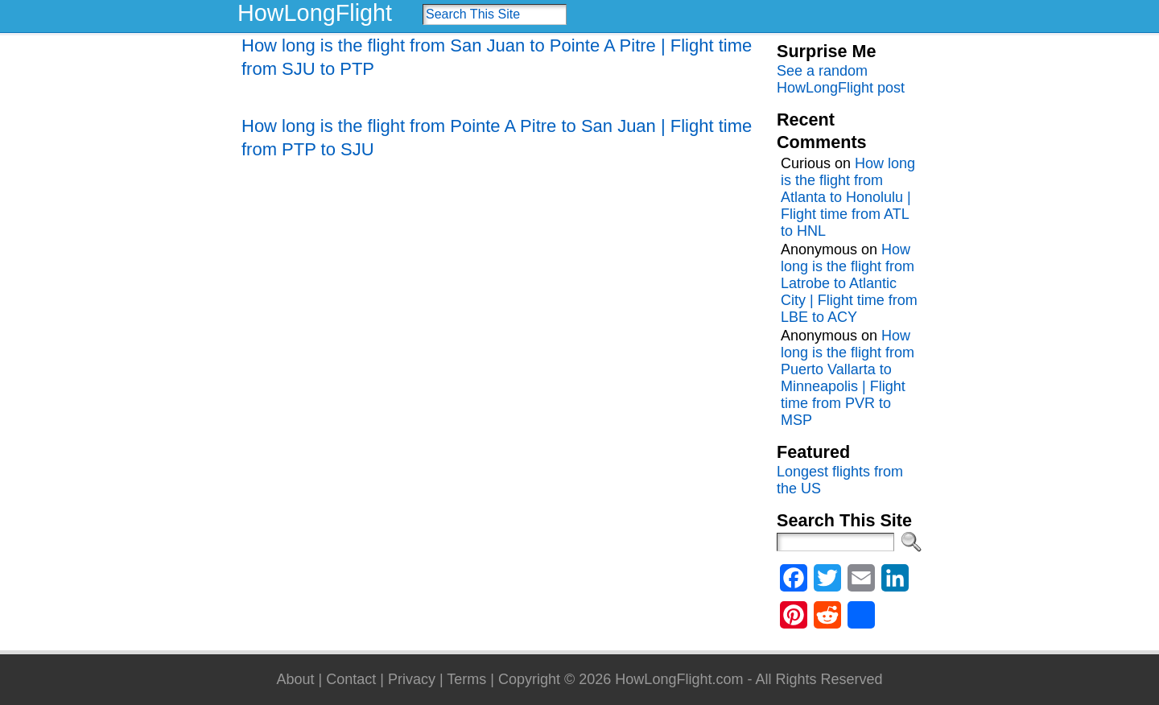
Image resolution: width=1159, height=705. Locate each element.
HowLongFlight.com (679, 679)
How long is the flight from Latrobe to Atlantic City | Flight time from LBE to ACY (849, 283)
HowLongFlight (314, 13)
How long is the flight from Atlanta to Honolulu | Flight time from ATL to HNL (848, 197)
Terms (466, 679)
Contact (351, 679)
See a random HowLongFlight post (841, 79)
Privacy (411, 679)
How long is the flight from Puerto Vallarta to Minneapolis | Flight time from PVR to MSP (847, 378)
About (295, 679)
